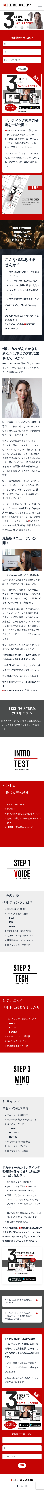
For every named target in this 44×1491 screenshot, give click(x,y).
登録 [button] (22, 1465)
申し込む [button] (22, 69)
